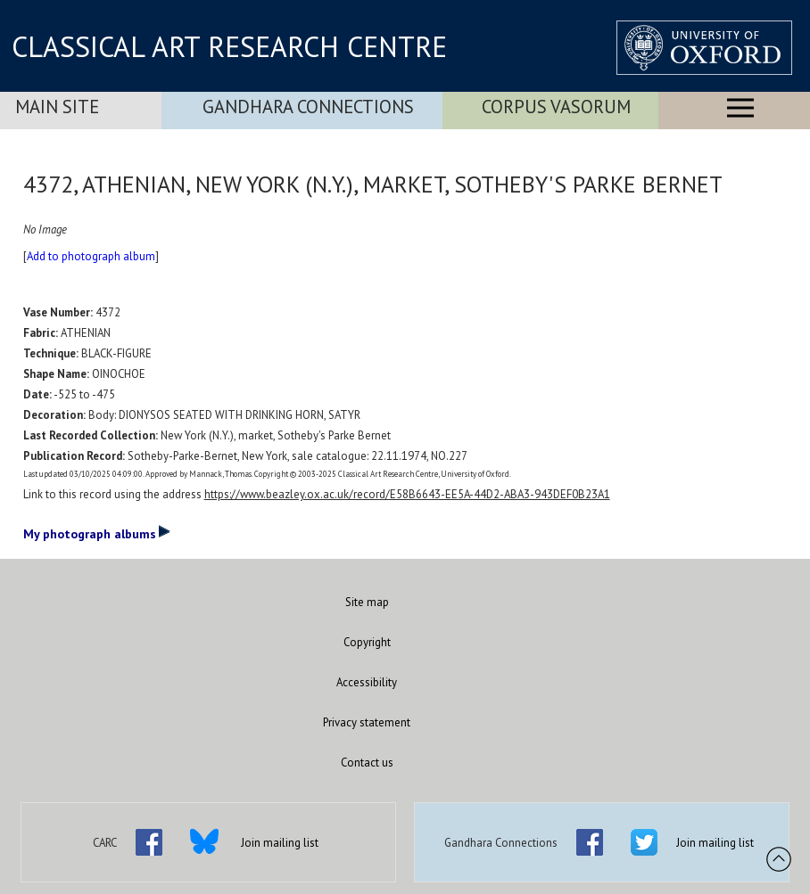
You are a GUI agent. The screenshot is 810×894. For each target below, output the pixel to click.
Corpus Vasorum (556, 106)
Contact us (367, 762)
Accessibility (366, 682)
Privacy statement (366, 722)
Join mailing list (279, 842)
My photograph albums (96, 533)
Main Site (57, 106)
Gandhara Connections (308, 106)
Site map (367, 602)
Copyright (367, 642)
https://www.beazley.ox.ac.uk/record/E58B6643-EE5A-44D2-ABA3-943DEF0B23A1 (407, 494)
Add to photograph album (91, 256)
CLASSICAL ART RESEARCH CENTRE (229, 46)
